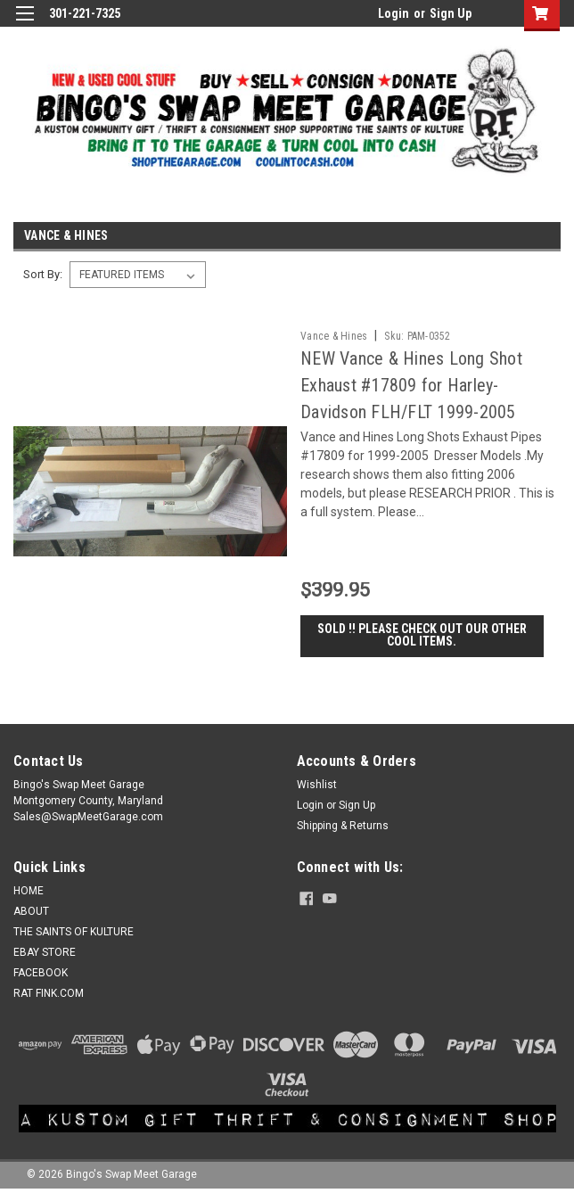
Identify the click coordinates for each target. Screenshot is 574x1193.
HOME (28, 891)
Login (393, 13)
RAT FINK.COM (48, 994)
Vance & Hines (333, 336)
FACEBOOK (40, 973)
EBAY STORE (44, 953)
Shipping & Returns (343, 826)
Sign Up (451, 13)
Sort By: (42, 274)
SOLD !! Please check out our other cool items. (422, 635)
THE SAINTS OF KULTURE (73, 932)
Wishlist (317, 785)
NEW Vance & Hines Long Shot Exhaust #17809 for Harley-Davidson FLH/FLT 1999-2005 (411, 385)
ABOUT (31, 912)
